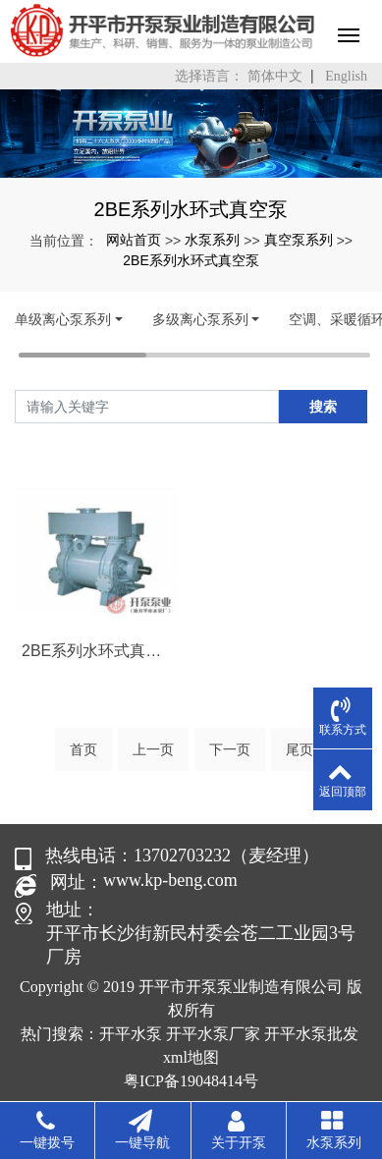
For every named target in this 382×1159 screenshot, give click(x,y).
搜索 (323, 406)
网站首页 (133, 240)
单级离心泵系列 (63, 319)
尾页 (299, 749)
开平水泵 (130, 1033)
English (346, 76)
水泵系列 (212, 240)
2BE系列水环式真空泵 (190, 260)
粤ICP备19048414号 (191, 1081)
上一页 (153, 749)
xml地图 (191, 1057)
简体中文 (274, 76)
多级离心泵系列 (200, 319)
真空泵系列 (298, 240)
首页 (83, 749)
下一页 (229, 749)
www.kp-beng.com (170, 880)
